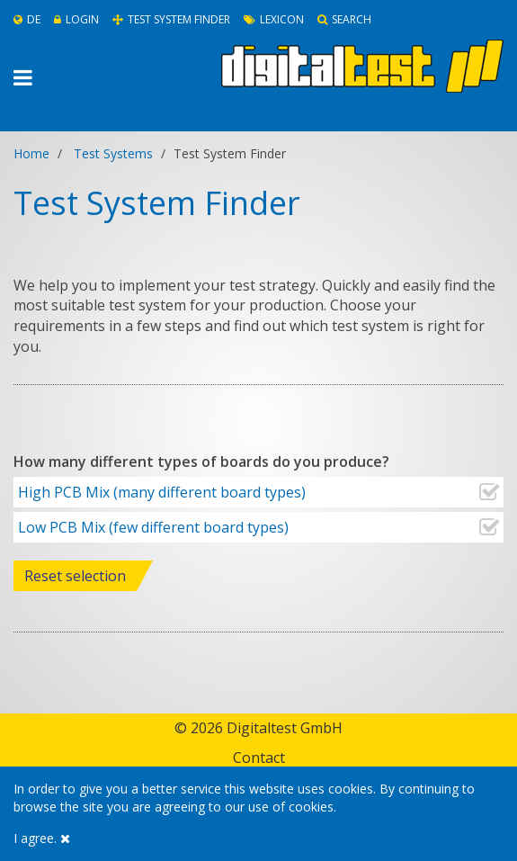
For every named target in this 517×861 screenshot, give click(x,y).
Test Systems (113, 153)
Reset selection (75, 576)
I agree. (41, 838)
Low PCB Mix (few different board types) (151, 527)
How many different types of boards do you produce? (201, 461)
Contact (259, 757)
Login (76, 19)
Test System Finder (171, 19)
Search (344, 19)
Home (31, 153)
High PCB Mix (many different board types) (159, 492)
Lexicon (274, 19)
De (26, 19)
